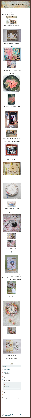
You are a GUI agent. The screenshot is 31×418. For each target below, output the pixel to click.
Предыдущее (20, 414)
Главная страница (11, 414)
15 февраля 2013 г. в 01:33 (7, 372)
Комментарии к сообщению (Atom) (8, 415)
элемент (5, 366)
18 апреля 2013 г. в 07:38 (7, 397)
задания (4, 366)
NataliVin (4, 372)
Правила (5, 8)
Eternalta (4, 397)
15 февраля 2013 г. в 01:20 (9, 369)
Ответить (4, 377)
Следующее (3, 414)
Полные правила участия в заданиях (11, 360)
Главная (2, 8)
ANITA (5, 386)
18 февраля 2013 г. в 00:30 (8, 386)
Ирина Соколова (5, 369)
